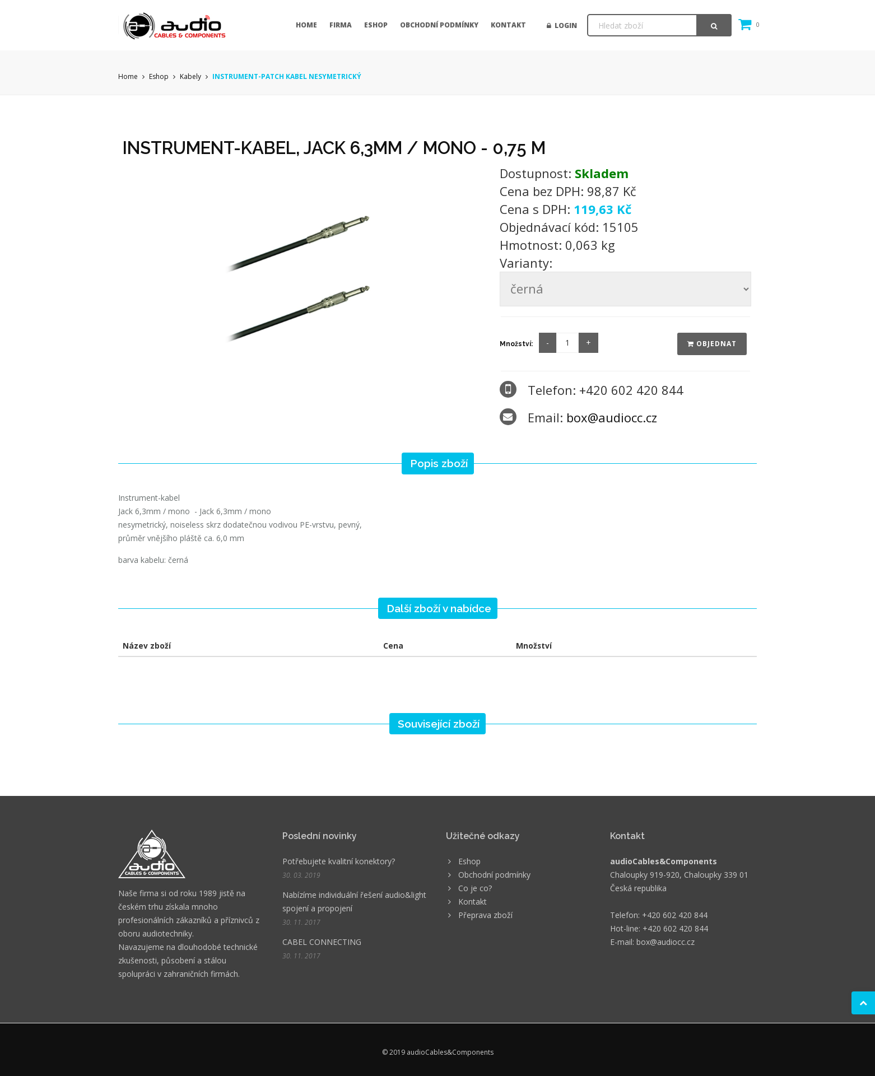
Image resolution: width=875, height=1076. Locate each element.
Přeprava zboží (485, 915)
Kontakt (508, 25)
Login (562, 25)
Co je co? (475, 888)
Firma (340, 25)
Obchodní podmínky (439, 25)
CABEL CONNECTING (321, 942)
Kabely (190, 76)
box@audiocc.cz (611, 417)
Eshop (376, 25)
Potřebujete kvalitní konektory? (338, 861)
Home (306, 25)
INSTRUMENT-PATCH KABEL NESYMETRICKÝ (286, 76)
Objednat (712, 343)
